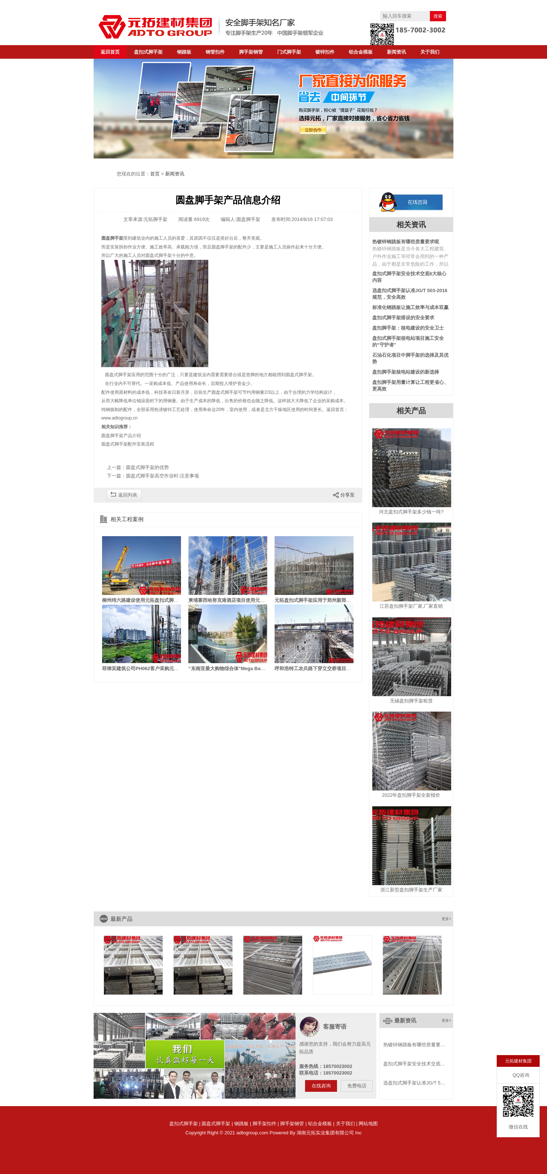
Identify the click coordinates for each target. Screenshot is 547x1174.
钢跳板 (241, 1123)
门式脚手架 (289, 52)
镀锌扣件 (324, 52)
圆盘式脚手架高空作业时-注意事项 (162, 476)
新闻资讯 (396, 52)
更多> (446, 919)
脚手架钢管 (251, 52)
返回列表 (127, 495)
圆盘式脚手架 (216, 1123)
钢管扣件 (215, 52)
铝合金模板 (361, 52)
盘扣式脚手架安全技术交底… (414, 1063)
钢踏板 (184, 52)
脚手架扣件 (264, 1123)
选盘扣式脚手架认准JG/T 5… (414, 1083)
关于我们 (429, 52)
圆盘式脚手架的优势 (147, 467)
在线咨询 (321, 1085)
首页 (155, 174)
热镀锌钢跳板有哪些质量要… (414, 1044)
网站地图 (368, 1123)
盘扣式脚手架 (148, 52)
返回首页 (110, 52)
